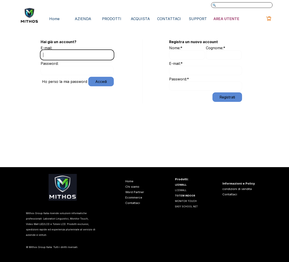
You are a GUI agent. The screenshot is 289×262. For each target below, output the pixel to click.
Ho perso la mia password (64, 81)
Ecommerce (133, 197)
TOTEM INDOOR (185, 195)
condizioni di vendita (237, 189)
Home (54, 18)
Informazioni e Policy (238, 183)
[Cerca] (242, 5)
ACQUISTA (140, 18)
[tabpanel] (244, 189)
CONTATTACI (169, 18)
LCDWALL (180, 190)
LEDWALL (180, 184)
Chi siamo (132, 186)
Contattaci (229, 194)
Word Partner (134, 192)
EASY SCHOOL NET (186, 206)
